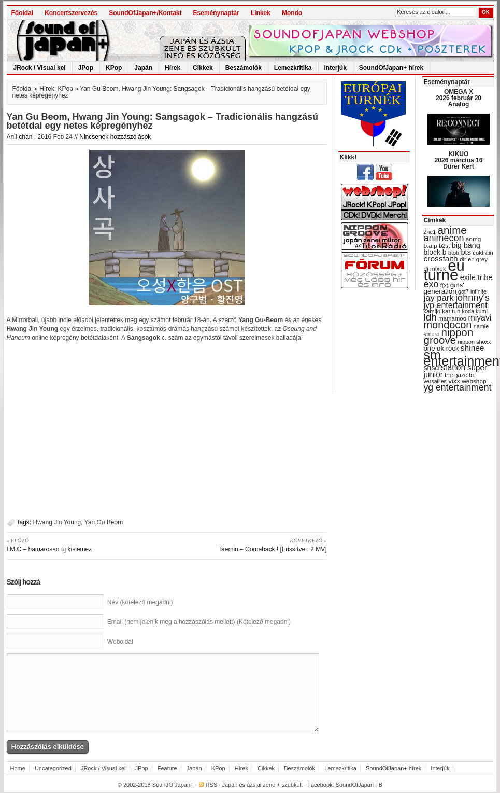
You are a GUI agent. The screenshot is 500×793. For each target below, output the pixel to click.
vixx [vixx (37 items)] (454, 381)
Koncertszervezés (71, 13)
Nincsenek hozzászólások (115, 137)
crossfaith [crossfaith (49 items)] (441, 258)
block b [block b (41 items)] (435, 252)
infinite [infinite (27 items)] (478, 291)
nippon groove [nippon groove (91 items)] (449, 336)
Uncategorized (53, 768)
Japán (143, 68)
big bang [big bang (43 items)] (466, 245)
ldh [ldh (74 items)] (430, 317)
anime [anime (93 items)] (452, 230)
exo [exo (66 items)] (431, 284)
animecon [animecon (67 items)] (444, 238)
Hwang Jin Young (57, 522)
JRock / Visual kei (39, 68)
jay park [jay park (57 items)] (439, 298)
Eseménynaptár (216, 13)
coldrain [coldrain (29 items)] (483, 252)
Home (17, 768)
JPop (85, 68)
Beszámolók (243, 68)
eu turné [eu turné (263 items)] (444, 270)
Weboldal (120, 641)
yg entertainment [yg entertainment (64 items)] (458, 387)
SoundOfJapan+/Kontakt (145, 13)
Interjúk (335, 68)
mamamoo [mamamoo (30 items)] (452, 318)
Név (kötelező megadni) (140, 602)
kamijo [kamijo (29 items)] (432, 311)
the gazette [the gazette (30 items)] (459, 375)
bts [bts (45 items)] (466, 252)
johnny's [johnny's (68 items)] (472, 298)
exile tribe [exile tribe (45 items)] (476, 277)
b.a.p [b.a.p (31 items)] (430, 245)
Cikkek (203, 68)
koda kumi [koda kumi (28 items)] (475, 311)
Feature (167, 768)
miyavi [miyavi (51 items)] (479, 317)
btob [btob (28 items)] (453, 252)
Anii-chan (20, 137)
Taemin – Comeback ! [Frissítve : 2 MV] (250, 544)
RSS (212, 785)
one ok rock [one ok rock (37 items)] (441, 348)
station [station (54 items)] (453, 367)
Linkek (260, 13)
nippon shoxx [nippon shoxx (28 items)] (474, 342)
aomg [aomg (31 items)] (473, 239)
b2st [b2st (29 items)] (444, 246)
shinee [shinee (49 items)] (472, 347)
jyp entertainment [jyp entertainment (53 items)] (456, 305)
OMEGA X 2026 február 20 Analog (458, 98)
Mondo (292, 13)
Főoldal (22, 13)
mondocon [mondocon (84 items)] (448, 324)
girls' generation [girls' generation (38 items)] (444, 288)
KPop (114, 68)
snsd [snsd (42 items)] (431, 368)
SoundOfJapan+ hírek (391, 68)
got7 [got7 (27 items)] (463, 291)
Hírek (172, 68)
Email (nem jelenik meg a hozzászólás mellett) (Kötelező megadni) (199, 621)
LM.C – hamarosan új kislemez (83, 544)
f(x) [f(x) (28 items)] (444, 285)
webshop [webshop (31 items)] (474, 381)
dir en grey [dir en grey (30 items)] (474, 259)
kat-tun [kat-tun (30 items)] (451, 311)
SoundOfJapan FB (359, 785)
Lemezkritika (293, 68)
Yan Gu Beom (103, 522)
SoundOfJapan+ (173, 785)
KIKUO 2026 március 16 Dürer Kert (459, 160)
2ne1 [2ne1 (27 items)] (430, 232)
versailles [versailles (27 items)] (435, 381)
